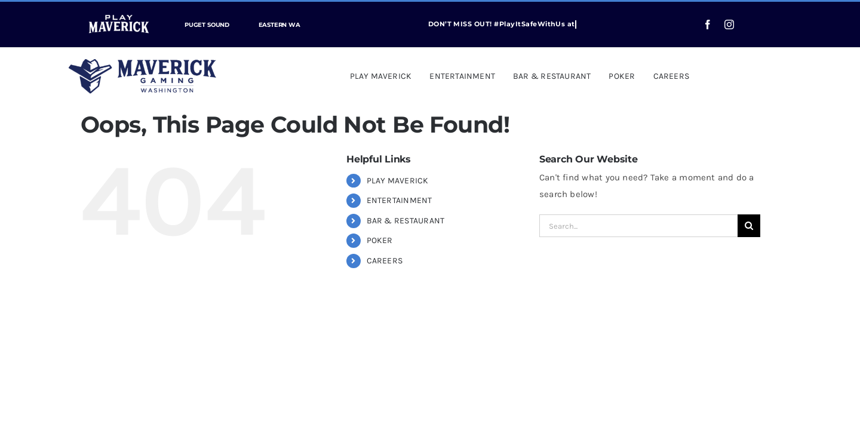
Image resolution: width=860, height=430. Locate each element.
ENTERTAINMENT (399, 200)
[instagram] (729, 24)
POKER (380, 240)
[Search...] (638, 225)
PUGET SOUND (207, 25)
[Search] (749, 225)
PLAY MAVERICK (398, 181)
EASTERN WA (279, 25)
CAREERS (385, 261)
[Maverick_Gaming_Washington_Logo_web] (142, 63)
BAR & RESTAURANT (406, 221)
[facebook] (707, 24)
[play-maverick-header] (119, 12)
